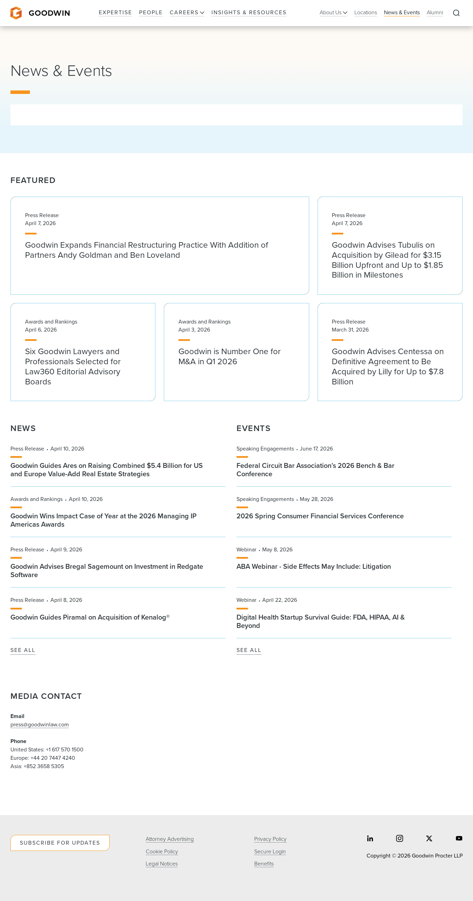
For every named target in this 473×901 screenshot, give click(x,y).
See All (22, 650)
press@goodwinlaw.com (39, 724)
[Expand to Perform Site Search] (456, 13)
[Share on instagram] (399, 839)
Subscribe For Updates (60, 843)
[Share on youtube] (459, 839)
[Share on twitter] (429, 839)
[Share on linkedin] (370, 839)
